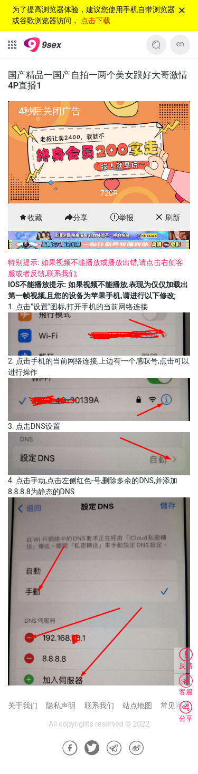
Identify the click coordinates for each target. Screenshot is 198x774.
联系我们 (99, 705)
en (180, 44)
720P (108, 193)
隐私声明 (61, 705)
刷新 (172, 217)
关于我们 (22, 705)
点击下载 (95, 20)
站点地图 (137, 705)
